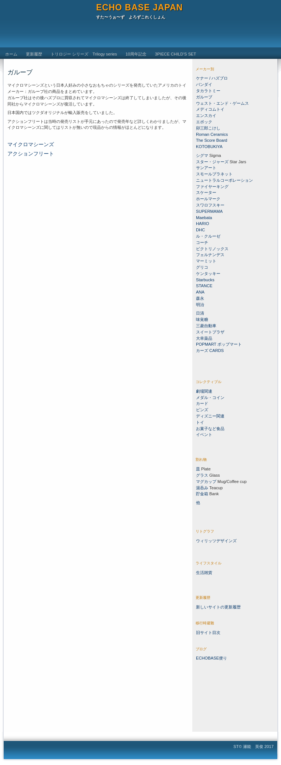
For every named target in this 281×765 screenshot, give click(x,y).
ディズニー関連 (210, 416)
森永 (200, 298)
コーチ (202, 242)
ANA (200, 292)
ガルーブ (204, 97)
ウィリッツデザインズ (216, 540)
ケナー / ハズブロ (212, 78)
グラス (202, 475)
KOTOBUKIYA (209, 146)
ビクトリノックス (212, 248)
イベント (204, 434)
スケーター (206, 192)
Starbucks (205, 280)
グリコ (202, 267)
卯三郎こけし (208, 128)
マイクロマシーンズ (30, 144)
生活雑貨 (204, 572)
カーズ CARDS (210, 350)
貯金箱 (202, 493)
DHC (200, 230)
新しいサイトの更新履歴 (218, 607)
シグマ (202, 155)
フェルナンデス (210, 254)
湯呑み (202, 488)
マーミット (206, 261)
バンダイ (204, 84)
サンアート (206, 167)
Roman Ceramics (212, 134)
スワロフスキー (211, 205)
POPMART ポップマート (219, 344)
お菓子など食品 (210, 428)
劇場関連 (204, 391)
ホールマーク (208, 199)
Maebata (204, 217)
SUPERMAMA (209, 211)
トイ (200, 422)
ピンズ (202, 409)
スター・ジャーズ (212, 162)
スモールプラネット (214, 174)
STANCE (204, 285)
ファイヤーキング (212, 186)
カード (202, 403)
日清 (200, 313)
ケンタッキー (208, 273)
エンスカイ (206, 115)
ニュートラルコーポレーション (224, 180)
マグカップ (206, 481)
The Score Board (211, 140)
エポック (204, 122)
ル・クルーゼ (208, 236)
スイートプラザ (210, 332)
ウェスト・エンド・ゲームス (222, 103)
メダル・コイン (210, 397)
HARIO (202, 223)
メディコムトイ (210, 109)
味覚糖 (202, 319)
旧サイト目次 (208, 632)
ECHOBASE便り (211, 658)
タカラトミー (208, 90)
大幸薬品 (204, 338)
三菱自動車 (206, 325)
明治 (200, 304)
